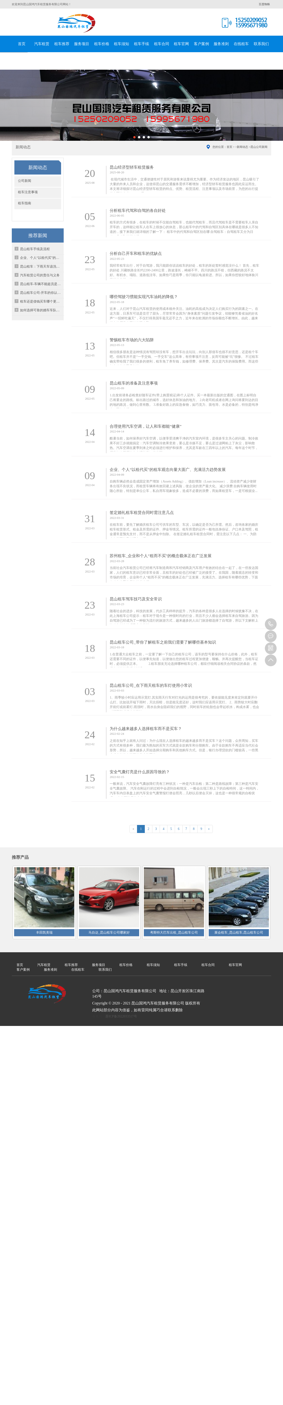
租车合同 (161, 44)
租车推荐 (61, 44)
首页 (21, 44)
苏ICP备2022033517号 (121, 1010)
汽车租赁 (41, 44)
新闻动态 (242, 147)
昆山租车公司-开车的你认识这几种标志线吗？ (41, 293)
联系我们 (261, 44)
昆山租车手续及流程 (35, 249)
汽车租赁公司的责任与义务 (40, 275)
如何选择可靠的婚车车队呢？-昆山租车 (41, 310)
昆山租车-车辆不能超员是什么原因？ (41, 284)
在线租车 (241, 44)
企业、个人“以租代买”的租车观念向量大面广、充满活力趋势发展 (41, 258)
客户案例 (201, 44)
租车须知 (121, 44)
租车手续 (141, 44)
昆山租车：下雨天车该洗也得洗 (41, 266)
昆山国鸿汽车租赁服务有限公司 (77, 23)
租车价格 (101, 44)
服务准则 (221, 44)
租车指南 (24, 203)
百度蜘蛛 (264, 4)
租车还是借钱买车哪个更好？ (41, 301)
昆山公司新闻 (258, 147)
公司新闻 (24, 181)
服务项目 (81, 44)
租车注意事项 (28, 192)
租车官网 (181, 44)
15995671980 (271, 624)
